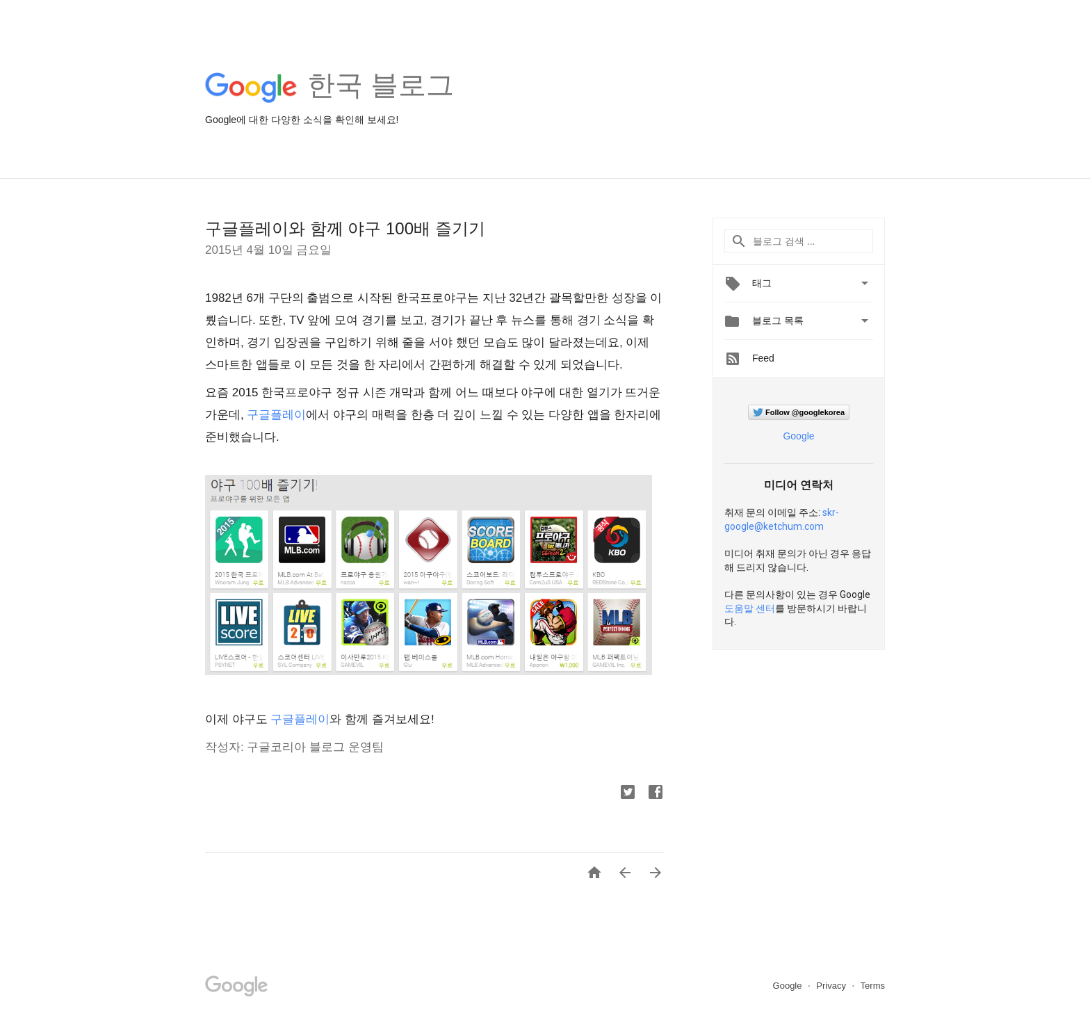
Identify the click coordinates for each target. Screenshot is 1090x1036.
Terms (873, 985)
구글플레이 (276, 414)
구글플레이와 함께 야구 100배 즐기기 (345, 228)
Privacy (832, 985)
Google (798, 436)
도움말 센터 (749, 608)
